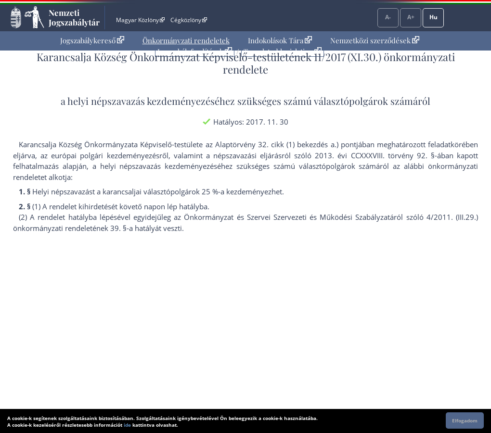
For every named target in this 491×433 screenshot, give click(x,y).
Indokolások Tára (280, 40)
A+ (410, 17)
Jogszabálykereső (92, 40)
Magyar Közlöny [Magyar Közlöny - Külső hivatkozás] (140, 20)
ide (127, 424)
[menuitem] (92, 40)
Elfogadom (465, 420)
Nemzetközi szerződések (374, 40)
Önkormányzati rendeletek (186, 40)
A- (388, 17)
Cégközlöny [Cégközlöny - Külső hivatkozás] (188, 20)
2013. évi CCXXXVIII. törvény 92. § (375, 155)
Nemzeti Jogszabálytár (74, 17)
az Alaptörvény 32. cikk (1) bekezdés (267, 144)
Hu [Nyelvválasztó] (433, 17)
